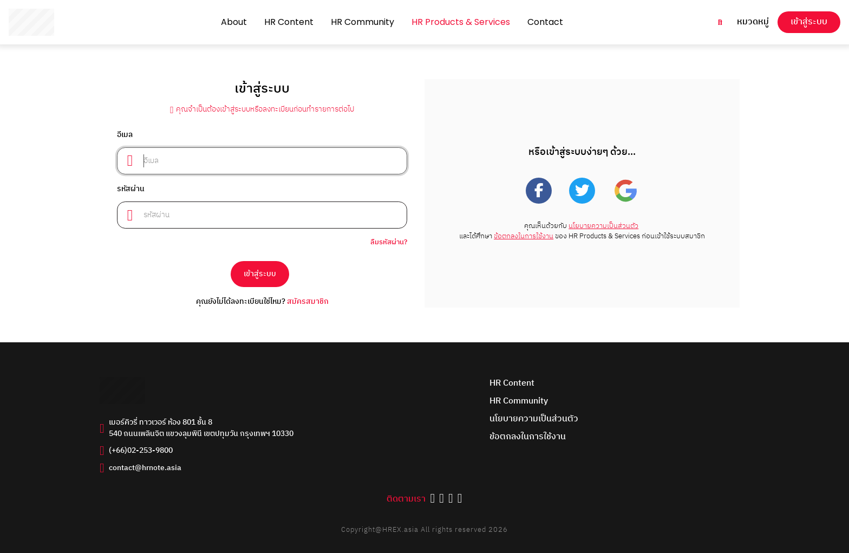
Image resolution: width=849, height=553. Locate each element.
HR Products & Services (461, 22)
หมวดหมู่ (753, 22)
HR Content (289, 22)
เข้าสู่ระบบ (809, 22)
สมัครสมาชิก (308, 301)
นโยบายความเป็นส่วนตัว (603, 226)
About (234, 22)
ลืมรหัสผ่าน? (388, 242)
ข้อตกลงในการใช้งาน (523, 236)
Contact (545, 22)
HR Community (362, 22)
